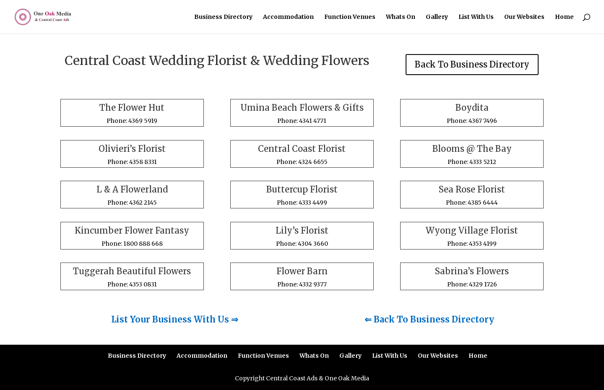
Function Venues (349, 17)
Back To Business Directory (472, 64)
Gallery (437, 17)
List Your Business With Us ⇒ (174, 319)
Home (564, 17)
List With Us (476, 17)
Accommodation (288, 17)
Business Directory (223, 17)
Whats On (400, 17)
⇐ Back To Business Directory (429, 319)
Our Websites (524, 17)
